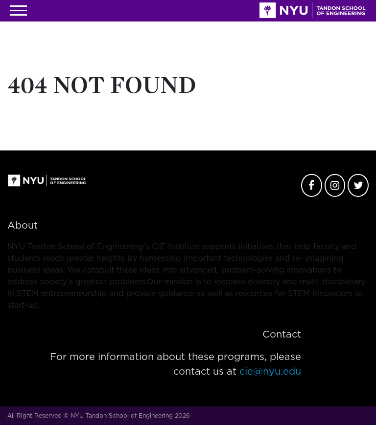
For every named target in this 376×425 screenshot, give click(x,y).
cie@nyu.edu (270, 372)
